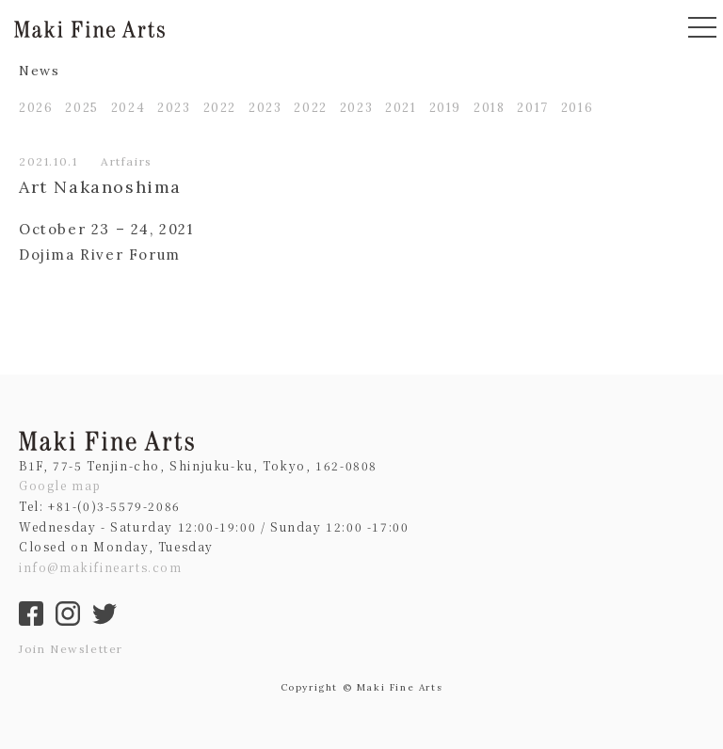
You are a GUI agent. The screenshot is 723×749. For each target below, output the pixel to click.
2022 (219, 108)
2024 (128, 108)
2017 (532, 108)
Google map (60, 485)
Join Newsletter (71, 649)
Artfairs (127, 161)
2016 (577, 108)
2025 (81, 108)
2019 (445, 108)
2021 (400, 108)
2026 (36, 108)
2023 (173, 108)
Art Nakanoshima (100, 187)
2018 (489, 108)
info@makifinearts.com (101, 567)
